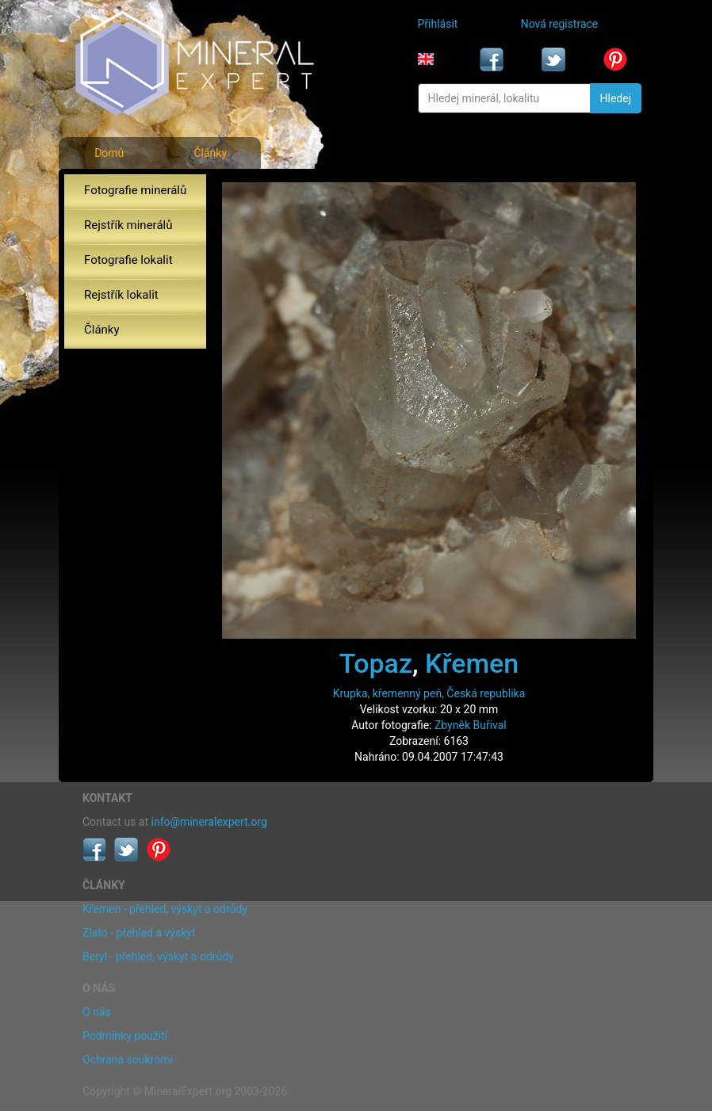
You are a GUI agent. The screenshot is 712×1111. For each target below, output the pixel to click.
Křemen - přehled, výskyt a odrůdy (164, 909)
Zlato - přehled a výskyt (138, 932)
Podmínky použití (124, 1035)
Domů (109, 153)
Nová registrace (560, 23)
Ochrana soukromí (127, 1059)
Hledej (615, 98)
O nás (96, 1012)
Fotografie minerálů (135, 190)
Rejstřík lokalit (121, 295)
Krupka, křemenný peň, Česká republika (429, 693)
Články (210, 153)
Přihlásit (438, 23)
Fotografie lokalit (128, 260)
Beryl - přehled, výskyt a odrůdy (158, 956)
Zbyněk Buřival (470, 725)
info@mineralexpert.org (209, 821)
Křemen (472, 663)
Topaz (375, 663)
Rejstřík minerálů (128, 225)
